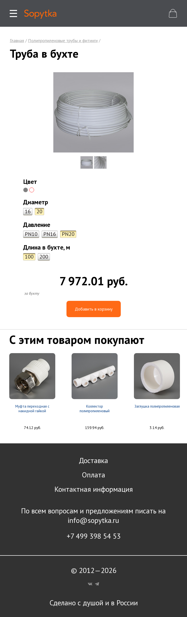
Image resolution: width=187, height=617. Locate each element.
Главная (17, 40)
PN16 (49, 234)
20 (39, 211)
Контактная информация (93, 489)
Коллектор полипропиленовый (95, 408)
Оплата (93, 474)
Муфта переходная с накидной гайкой (32, 408)
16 (28, 211)
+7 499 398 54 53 (94, 536)
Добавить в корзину (93, 309)
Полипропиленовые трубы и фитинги (63, 40)
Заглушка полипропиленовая (157, 406)
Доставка (93, 460)
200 (43, 256)
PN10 (31, 234)
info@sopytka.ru (93, 520)
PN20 (68, 234)
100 (29, 256)
